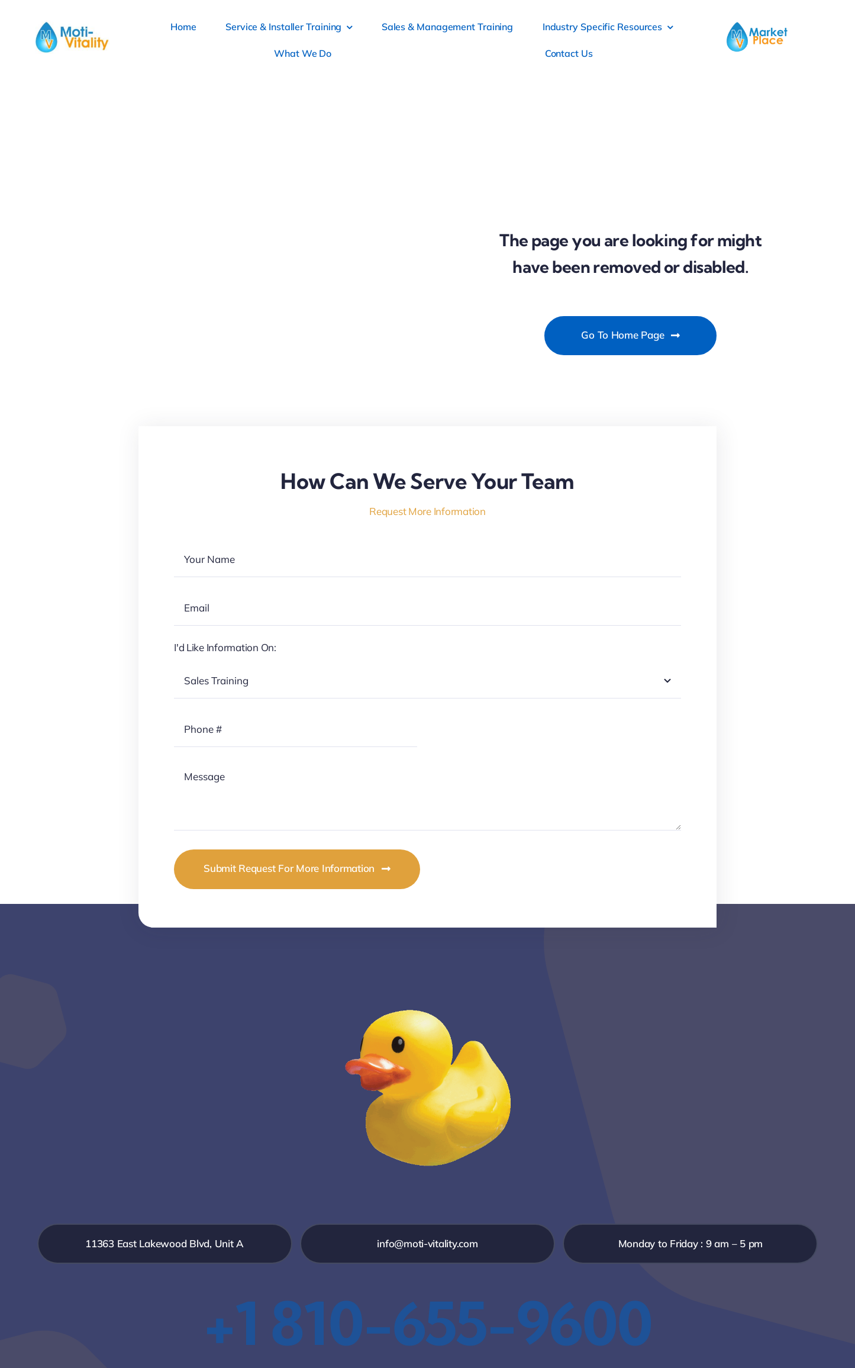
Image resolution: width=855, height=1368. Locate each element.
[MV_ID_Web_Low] (72, 26)
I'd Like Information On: (225, 647)
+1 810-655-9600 (428, 1323)
